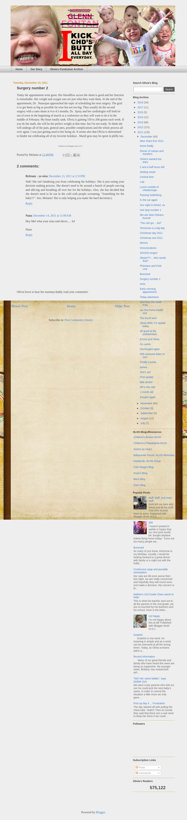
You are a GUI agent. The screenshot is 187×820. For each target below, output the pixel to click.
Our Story (36, 69)
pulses (143, 367)
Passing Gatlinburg (150, 195)
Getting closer (148, 172)
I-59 (142, 182)
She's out (145, 372)
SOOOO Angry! (148, 252)
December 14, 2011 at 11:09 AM (52, 215)
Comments (143, 773)
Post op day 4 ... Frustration (149, 703)
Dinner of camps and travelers (151, 153)
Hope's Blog (140, 473)
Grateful (138, 634)
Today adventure (149, 297)
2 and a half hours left (152, 167)
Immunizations (148, 247)
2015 (141, 112)
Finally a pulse (148, 362)
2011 (141, 132)
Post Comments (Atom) (78, 320)
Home (19, 69)
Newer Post (19, 306)
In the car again (149, 199)
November (146, 403)
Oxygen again (148, 397)
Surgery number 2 (150, 279)
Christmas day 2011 (151, 233)
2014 (141, 117)
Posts (140, 767)
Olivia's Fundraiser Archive (66, 69)
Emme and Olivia (149, 339)
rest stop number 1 (150, 210)
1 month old (146, 392)
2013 (141, 122)
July (143, 423)
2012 (141, 127)
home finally (147, 145)
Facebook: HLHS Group (147, 461)
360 (151, 522)
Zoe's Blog (139, 485)
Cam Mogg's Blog (143, 467)
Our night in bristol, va (152, 205)
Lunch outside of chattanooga (149, 189)
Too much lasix (148, 318)
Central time (147, 176)
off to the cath (147, 387)
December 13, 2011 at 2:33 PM (67, 176)
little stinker (146, 382)
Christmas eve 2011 (151, 237)
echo (142, 283)
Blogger (100, 812)
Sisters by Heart (142, 449)
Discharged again (150, 349)
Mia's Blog (139, 479)
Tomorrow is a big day (152, 228)
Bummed (145, 274)
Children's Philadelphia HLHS (150, 443)
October (145, 408)
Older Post (122, 306)
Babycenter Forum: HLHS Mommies (154, 455)
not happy (154, 616)
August (144, 418)
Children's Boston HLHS (147, 437)
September (147, 413)
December (146, 136)
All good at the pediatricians (148, 333)
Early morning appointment (148, 290)
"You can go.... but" (150, 222)
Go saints (145, 344)
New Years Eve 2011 (152, 140)
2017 (141, 107)
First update (146, 377)
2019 (141, 102)
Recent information (144, 656)
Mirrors (144, 242)
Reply (29, 203)
